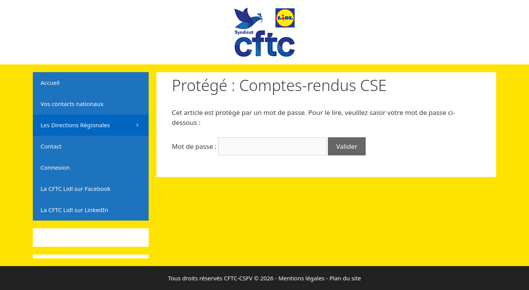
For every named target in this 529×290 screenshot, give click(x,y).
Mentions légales (301, 278)
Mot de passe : (249, 146)
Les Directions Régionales (95, 125)
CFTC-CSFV (238, 278)
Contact (51, 146)
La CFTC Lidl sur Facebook (75, 188)
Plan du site (345, 278)
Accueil (50, 82)
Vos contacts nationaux (72, 104)
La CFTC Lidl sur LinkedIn (74, 210)
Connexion (55, 167)
